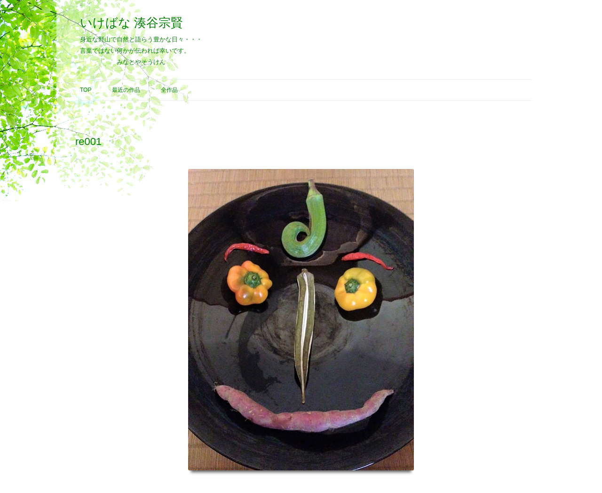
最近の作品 (126, 90)
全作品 (169, 90)
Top (85, 90)
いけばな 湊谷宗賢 (131, 23)
